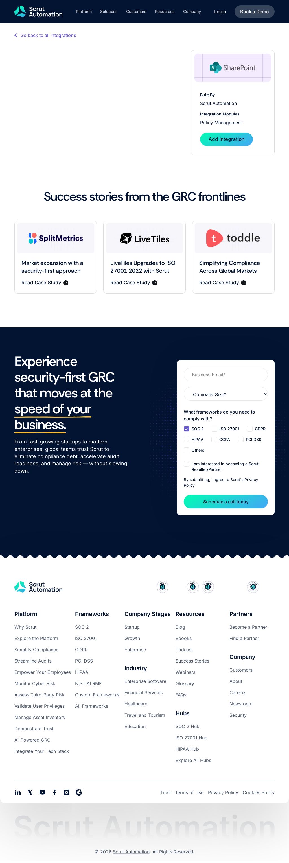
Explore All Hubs (193, 760)
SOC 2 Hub (188, 726)
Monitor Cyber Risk (34, 683)
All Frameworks (91, 706)
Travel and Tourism (144, 715)
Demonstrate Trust (33, 728)
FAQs (181, 695)
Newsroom (241, 704)
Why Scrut (25, 627)
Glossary (185, 683)
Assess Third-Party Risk (39, 695)
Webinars (185, 672)
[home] (38, 11)
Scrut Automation (131, 852)
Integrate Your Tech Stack (41, 751)
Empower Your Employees (42, 672)
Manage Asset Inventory (39, 717)
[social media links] (17, 792)
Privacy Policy (223, 792)
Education (135, 726)
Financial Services (143, 692)
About (235, 681)
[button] (84, 11)
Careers (237, 692)
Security (238, 715)
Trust (165, 792)
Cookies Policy (259, 792)
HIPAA (81, 672)
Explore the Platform (36, 638)
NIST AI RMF (88, 683)
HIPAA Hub (187, 749)
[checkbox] (226, 440)
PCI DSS (84, 661)
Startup (132, 627)
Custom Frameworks (97, 695)
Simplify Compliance (36, 649)
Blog (180, 627)
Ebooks (184, 638)
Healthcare (135, 704)
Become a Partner (248, 627)
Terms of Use (189, 792)
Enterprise (135, 649)
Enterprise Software (145, 681)
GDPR (81, 649)
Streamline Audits (32, 661)
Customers (240, 670)
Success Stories (192, 661)
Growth (132, 638)
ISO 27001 (86, 638)
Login (220, 11)
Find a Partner (244, 638)
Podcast (184, 649)
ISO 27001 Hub (191, 737)
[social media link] (30, 792)
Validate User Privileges (39, 706)
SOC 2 (82, 627)
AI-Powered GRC (32, 740)
